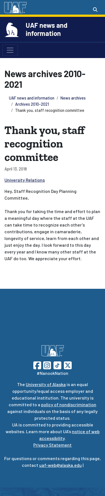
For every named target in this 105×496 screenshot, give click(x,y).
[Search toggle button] (95, 9)
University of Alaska (46, 384)
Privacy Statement (52, 444)
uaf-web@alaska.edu (60, 465)
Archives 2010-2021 (32, 104)
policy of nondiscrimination (68, 404)
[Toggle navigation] (10, 50)
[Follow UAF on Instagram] (46, 364)
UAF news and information (46, 29)
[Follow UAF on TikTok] (57, 364)
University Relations (24, 180)
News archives (73, 98)
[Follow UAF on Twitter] (68, 364)
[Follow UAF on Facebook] (37, 364)
